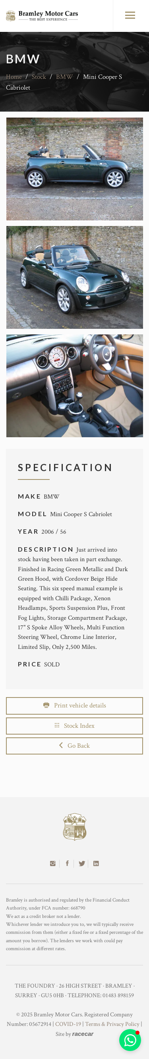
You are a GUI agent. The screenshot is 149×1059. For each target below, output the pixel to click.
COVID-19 (68, 1024)
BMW (64, 77)
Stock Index (75, 725)
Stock (39, 77)
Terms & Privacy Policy (112, 1024)
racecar (82, 1033)
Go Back (74, 745)
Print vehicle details (74, 705)
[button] (130, 1040)
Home (14, 77)
